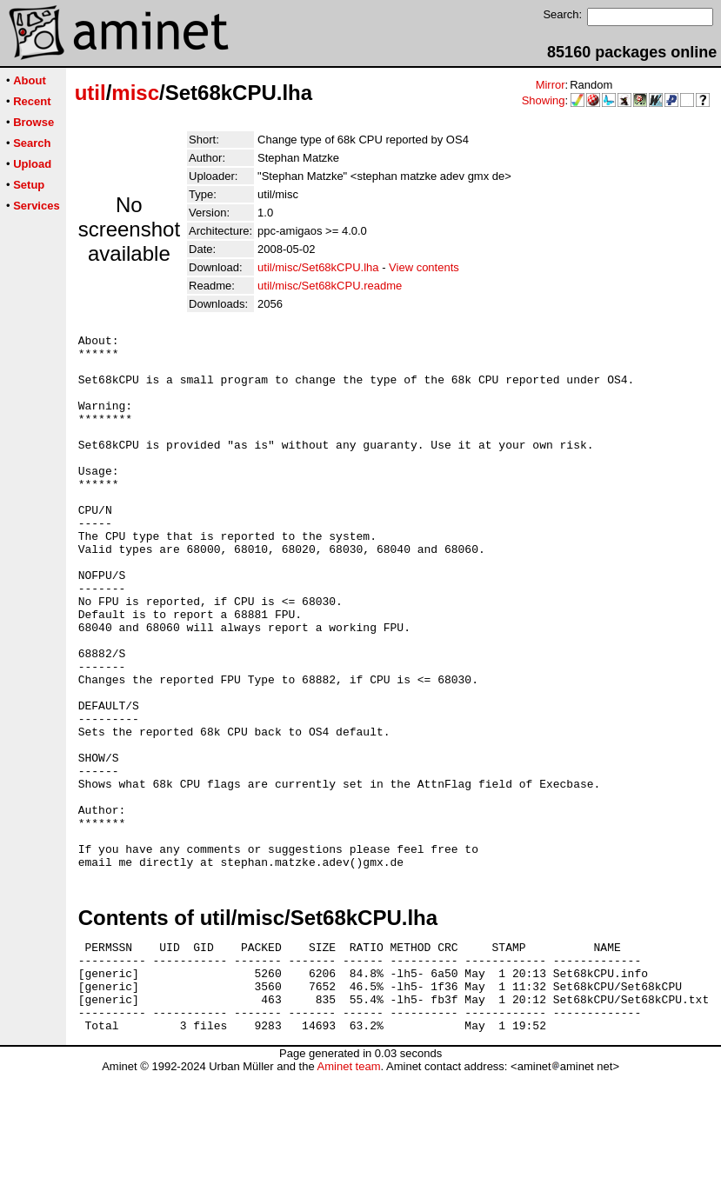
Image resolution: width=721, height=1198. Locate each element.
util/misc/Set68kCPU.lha (317, 267)
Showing (543, 100)
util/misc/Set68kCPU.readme (329, 285)
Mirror (550, 84)
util (90, 92)
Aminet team (348, 1191)
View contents (424, 267)
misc (135, 92)
